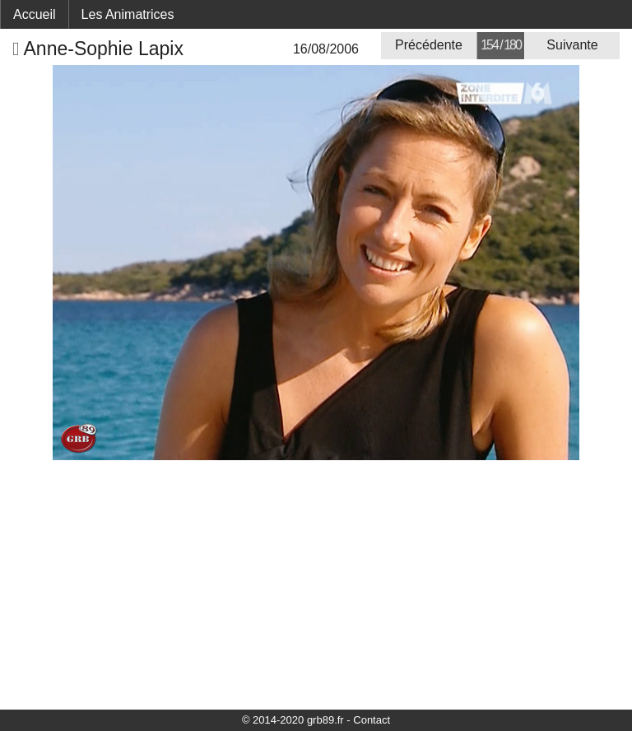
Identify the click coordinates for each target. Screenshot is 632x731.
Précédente (428, 45)
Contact (371, 720)
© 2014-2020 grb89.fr (293, 720)
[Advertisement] (316, 583)
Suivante (571, 45)
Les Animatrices (127, 14)
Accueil (34, 14)
